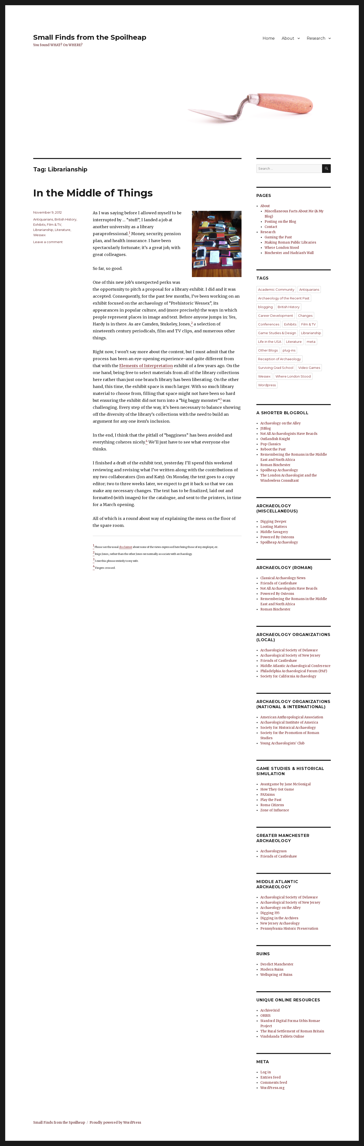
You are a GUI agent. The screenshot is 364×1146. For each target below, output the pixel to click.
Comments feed (273, 1083)
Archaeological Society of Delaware (289, 650)
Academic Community (276, 289)
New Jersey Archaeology (280, 923)
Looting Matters (273, 527)
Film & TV (54, 224)
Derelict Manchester (277, 964)
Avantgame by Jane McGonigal (285, 784)
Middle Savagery (274, 532)
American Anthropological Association (291, 717)
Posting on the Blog (280, 222)
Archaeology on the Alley (280, 423)
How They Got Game (277, 789)
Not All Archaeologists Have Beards (288, 434)
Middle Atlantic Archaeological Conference (295, 666)
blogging (265, 307)
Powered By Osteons (277, 537)
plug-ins (289, 350)
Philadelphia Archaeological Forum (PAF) (293, 671)
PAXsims (267, 795)
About (288, 38)
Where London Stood (282, 248)
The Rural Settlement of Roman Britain (292, 1031)
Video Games (309, 368)
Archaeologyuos (273, 851)
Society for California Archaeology (288, 676)
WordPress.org (272, 1088)
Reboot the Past (273, 449)
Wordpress (267, 385)
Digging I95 (269, 913)
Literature (62, 230)
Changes (305, 316)
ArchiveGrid (270, 1010)
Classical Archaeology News (282, 578)
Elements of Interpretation (146, 365)
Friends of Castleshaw (278, 583)
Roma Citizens (272, 805)
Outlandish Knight (275, 439)
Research (316, 38)
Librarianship (43, 230)
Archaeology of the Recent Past (283, 298)
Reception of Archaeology (279, 359)
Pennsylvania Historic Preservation (289, 928)
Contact (271, 227)
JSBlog (265, 428)
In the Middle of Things (93, 193)
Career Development (275, 316)
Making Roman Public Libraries (290, 242)
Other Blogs (268, 350)
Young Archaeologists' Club (282, 743)
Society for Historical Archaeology (288, 728)
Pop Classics (270, 444)
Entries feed (270, 1077)
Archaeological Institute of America (289, 722)
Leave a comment (48, 242)
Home (269, 38)
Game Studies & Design (277, 333)
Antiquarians (43, 219)
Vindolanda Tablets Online (282, 1036)
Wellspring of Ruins (276, 975)
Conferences (268, 324)
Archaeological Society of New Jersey (290, 655)
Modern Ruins (271, 969)
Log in (265, 1072)
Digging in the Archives (279, 918)
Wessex (39, 235)
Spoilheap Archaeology (279, 470)
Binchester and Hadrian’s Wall (289, 253)
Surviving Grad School (275, 368)
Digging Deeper (273, 521)
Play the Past (270, 800)
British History (65, 219)
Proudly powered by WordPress (115, 1122)
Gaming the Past (278, 237)
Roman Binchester (275, 465)
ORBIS (265, 1016)
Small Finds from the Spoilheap (89, 37)
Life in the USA (269, 342)
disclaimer (125, 547)
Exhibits (39, 224)
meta (311, 342)
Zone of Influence (274, 810)
